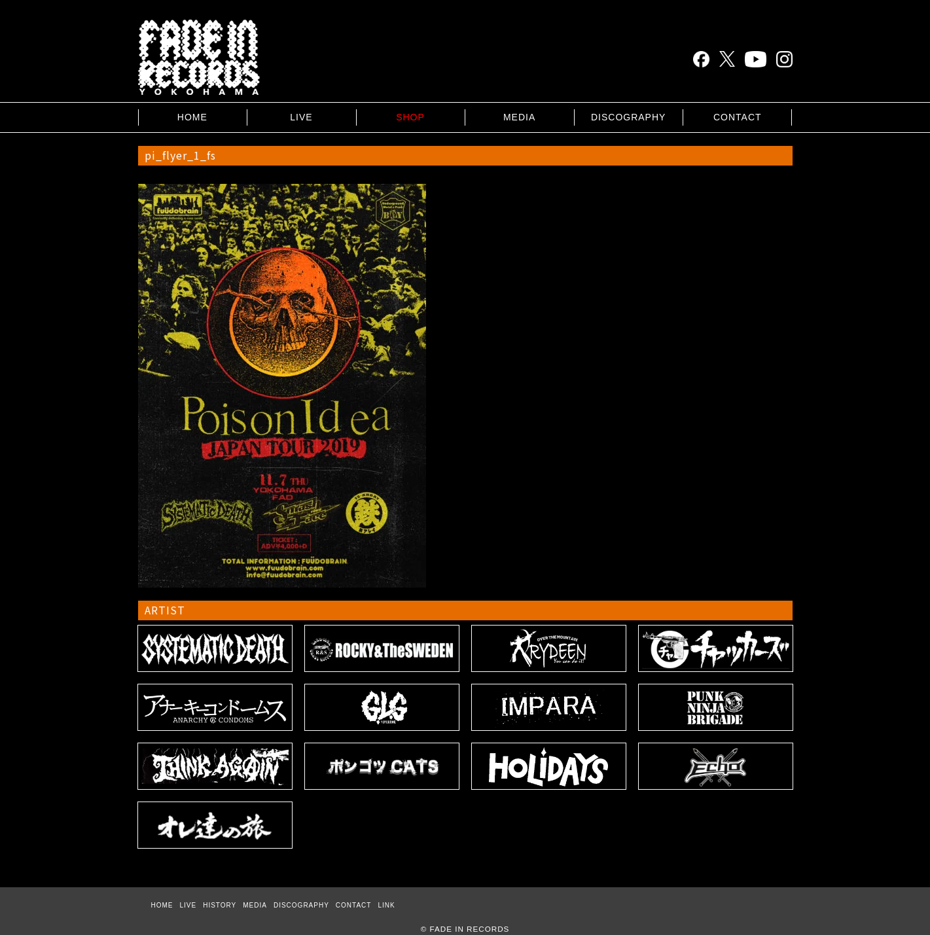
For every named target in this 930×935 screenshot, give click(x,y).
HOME (192, 117)
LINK (386, 905)
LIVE (301, 117)
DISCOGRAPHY (628, 117)
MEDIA (519, 117)
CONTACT (737, 117)
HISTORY (219, 905)
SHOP (410, 117)
